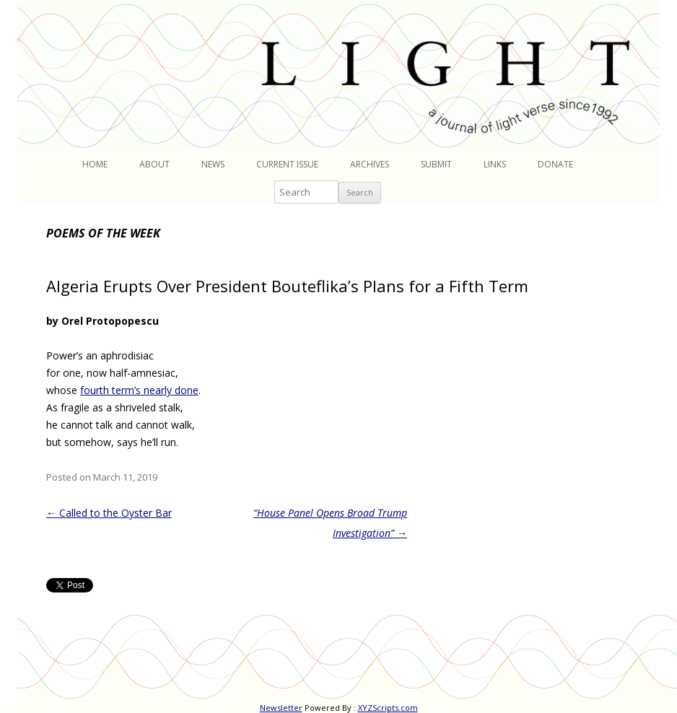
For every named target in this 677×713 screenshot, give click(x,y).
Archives (369, 164)
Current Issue (287, 164)
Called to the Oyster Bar (109, 513)
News (212, 164)
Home (95, 164)
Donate (555, 164)
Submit (436, 164)
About (154, 164)
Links (495, 164)
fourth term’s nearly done (139, 390)
